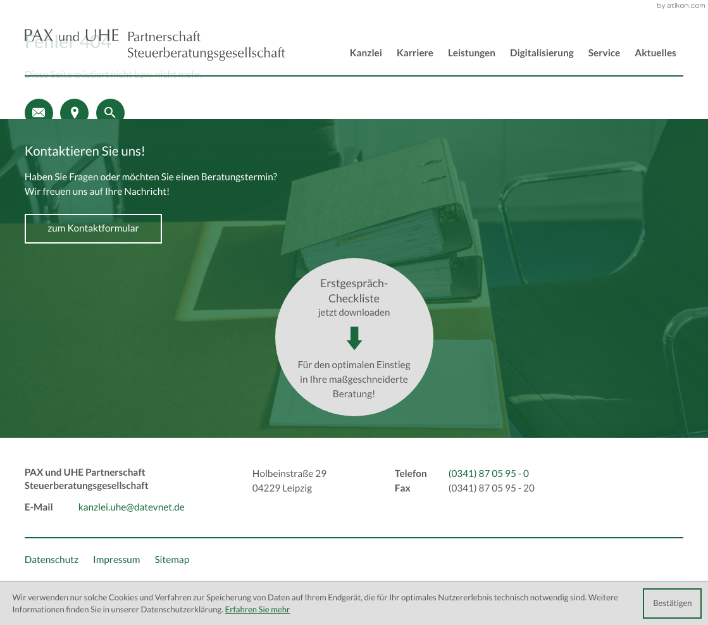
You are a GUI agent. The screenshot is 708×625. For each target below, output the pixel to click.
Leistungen (471, 53)
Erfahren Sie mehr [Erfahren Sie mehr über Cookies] (257, 609)
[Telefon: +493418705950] (489, 474)
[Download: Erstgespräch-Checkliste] (354, 337)
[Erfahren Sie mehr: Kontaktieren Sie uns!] (94, 229)
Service (604, 53)
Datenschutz (51, 560)
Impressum (116, 560)
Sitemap (171, 560)
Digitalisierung (542, 53)
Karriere (415, 53)
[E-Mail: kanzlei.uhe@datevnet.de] (39, 113)
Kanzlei (366, 53)
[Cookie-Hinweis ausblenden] (672, 603)
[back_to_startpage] (155, 45)
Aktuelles (655, 53)
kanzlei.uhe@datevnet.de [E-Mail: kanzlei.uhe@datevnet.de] (131, 507)
